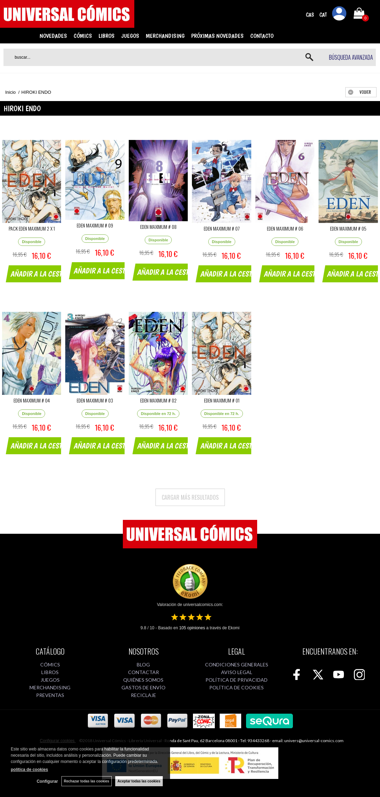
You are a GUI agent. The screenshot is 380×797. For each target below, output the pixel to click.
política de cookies (29, 769)
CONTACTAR (143, 672)
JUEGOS (130, 35)
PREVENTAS (50, 695)
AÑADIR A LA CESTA (38, 273)
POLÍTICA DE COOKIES (236, 687)
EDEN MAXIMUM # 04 (32, 400)
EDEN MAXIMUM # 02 (158, 400)
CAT (323, 14)
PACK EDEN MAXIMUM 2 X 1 (32, 228)
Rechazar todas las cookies (86, 781)
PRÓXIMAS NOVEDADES (217, 35)
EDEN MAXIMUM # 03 (95, 400)
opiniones (192, 627)
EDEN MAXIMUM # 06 (285, 228)
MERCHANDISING (165, 35)
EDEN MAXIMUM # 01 (221, 400)
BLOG (143, 664)
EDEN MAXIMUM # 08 (158, 226)
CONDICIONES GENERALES (236, 664)
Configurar (47, 781)
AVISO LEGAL (236, 672)
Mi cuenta (339, 14)
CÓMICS (83, 35)
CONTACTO (261, 35)
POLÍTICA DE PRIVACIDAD (236, 680)
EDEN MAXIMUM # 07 (221, 228)
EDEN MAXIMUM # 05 (348, 228)
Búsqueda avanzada (351, 57)
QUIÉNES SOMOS (143, 680)
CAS (310, 14)
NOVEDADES (53, 35)
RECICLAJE (143, 695)
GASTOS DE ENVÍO (143, 687)
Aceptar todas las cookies (139, 781)
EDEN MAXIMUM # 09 (95, 225)
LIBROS (107, 35)
